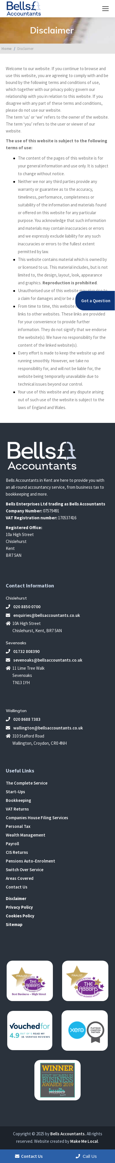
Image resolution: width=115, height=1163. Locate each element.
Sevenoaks (16, 642)
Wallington (16, 710)
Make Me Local (84, 1141)
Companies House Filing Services (37, 817)
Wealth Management (25, 835)
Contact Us (16, 887)
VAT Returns (17, 809)
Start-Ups (15, 791)
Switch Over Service (24, 869)
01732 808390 (23, 651)
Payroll (12, 843)
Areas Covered (20, 878)
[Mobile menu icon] (105, 8)
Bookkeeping (18, 800)
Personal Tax (18, 826)
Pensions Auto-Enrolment (30, 861)
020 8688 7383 (23, 719)
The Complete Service (26, 783)
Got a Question (95, 300)
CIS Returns (17, 852)
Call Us (86, 1156)
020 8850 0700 (23, 606)
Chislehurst (16, 598)
